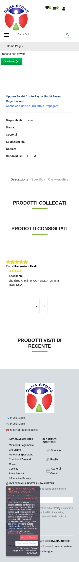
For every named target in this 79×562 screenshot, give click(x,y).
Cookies (13, 464)
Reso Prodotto (17, 473)
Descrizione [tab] (19, 179)
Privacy (56, 508)
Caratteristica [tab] (58, 179)
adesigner (47, 551)
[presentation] (37, 306)
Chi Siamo (15, 449)
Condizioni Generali (20, 459)
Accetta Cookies (28, 537)
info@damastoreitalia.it (24, 429)
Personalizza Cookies (26, 543)
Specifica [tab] (38, 179)
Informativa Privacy (20, 478)
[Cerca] (38, 34)
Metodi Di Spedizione (21, 454)
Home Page (14, 46)
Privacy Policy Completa (20, 533)
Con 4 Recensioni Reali (21, 266)
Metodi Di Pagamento (21, 445)
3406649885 (17, 417)
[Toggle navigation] (6, 35)
